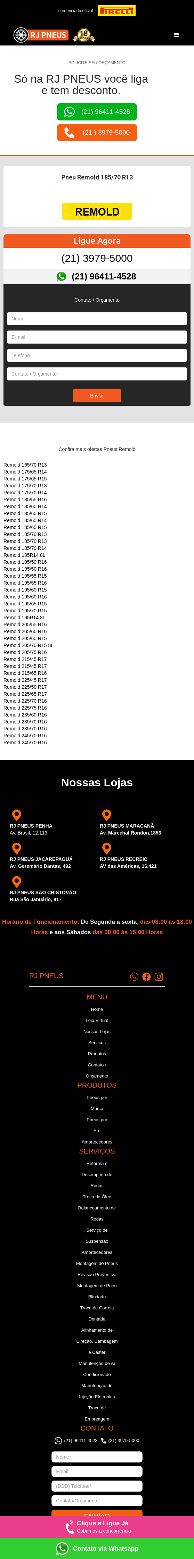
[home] (52, 35)
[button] (176, 35)
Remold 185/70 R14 (25, 548)
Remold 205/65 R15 (25, 638)
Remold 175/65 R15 (25, 478)
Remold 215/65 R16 (25, 673)
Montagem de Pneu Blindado (96, 1291)
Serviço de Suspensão (97, 1235)
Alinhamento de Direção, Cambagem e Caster (97, 1341)
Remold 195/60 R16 (25, 597)
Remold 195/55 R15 (25, 576)
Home (97, 1009)
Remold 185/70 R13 (25, 534)
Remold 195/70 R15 (25, 610)
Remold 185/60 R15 (25, 513)
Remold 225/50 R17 (25, 687)
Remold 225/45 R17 (25, 680)
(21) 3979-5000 (96, 258)
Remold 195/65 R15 (25, 603)
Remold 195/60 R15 (25, 590)
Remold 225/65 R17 (25, 694)
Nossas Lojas (97, 1031)
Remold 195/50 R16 (25, 562)
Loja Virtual (97, 1020)
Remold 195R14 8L (24, 617)
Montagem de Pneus (97, 1263)
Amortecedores (97, 1142)
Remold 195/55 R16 (25, 583)
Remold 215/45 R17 (25, 659)
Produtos (97, 1053)
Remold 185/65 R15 (25, 527)
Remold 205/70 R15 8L (28, 645)
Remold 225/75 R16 (25, 708)
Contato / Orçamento (97, 1070)
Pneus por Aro (97, 1125)
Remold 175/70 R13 (25, 485)
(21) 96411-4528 (104, 276)
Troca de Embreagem (97, 1413)
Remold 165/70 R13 (25, 465)
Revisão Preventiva (97, 1274)
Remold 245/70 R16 (25, 735)
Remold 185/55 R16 (25, 499)
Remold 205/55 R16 (25, 624)
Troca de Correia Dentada (97, 1313)
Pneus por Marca (97, 1103)
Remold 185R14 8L (24, 555)
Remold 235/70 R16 (25, 721)
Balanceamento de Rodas (97, 1213)
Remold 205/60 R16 (25, 631)
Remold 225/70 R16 (25, 701)
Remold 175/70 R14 (25, 492)
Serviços (97, 1042)
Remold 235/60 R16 (25, 715)
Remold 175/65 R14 (25, 472)
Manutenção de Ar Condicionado (97, 1369)
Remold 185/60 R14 (25, 506)
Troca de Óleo (97, 1196)
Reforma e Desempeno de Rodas (97, 1174)
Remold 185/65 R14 (25, 520)
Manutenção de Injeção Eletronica (97, 1391)
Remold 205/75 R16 (25, 652)
